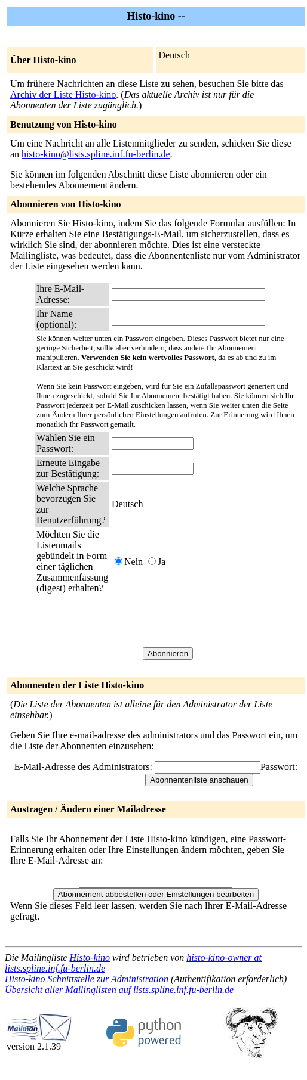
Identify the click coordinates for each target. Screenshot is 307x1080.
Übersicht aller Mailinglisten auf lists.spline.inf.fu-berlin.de (119, 990)
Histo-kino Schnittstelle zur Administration (86, 979)
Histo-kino (89, 957)
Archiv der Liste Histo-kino (63, 94)
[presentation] (202, 620)
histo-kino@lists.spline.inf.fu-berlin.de (96, 154)
